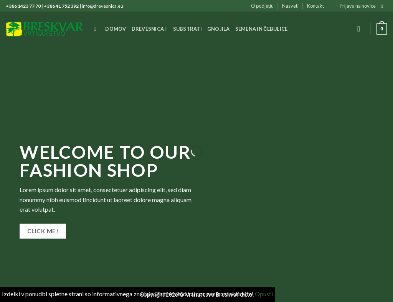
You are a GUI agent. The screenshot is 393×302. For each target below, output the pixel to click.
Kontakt (315, 6)
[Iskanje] (97, 29)
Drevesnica (150, 29)
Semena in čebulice (261, 29)
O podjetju (262, 6)
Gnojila (218, 29)
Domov (115, 29)
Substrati (187, 29)
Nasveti (290, 6)
